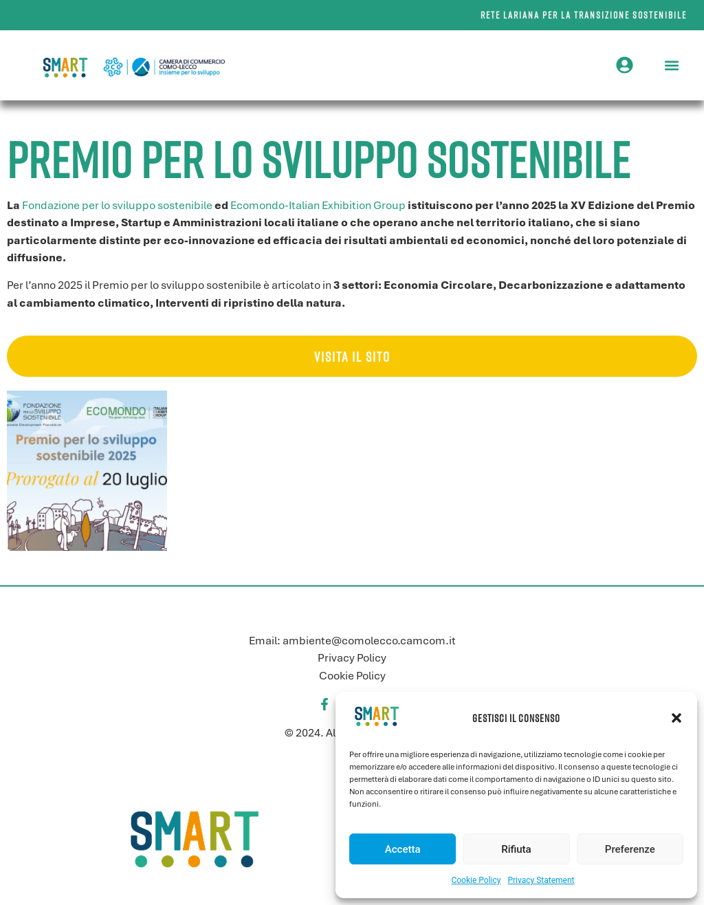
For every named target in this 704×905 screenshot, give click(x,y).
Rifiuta (516, 849)
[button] (676, 718)
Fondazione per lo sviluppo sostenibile (117, 205)
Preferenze (630, 849)
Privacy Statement (540, 880)
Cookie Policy (475, 880)
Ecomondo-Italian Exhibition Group (318, 205)
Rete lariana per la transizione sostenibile (584, 15)
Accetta (403, 849)
